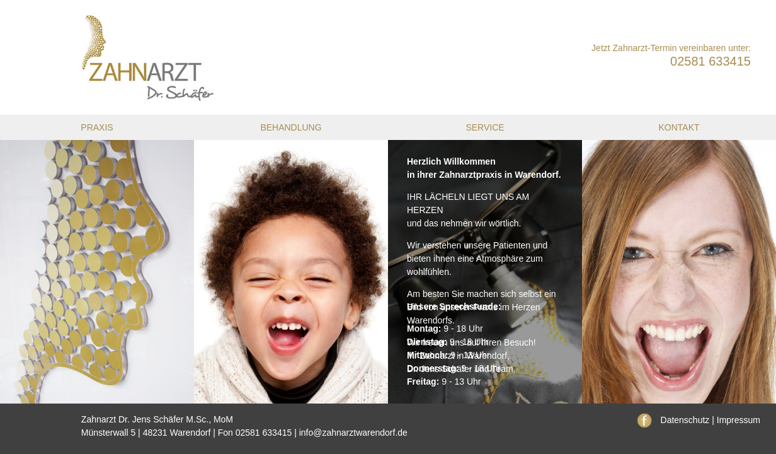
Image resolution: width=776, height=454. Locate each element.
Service (484, 127)
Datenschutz (685, 420)
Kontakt (678, 127)
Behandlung (290, 127)
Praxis (97, 127)
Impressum (738, 420)
